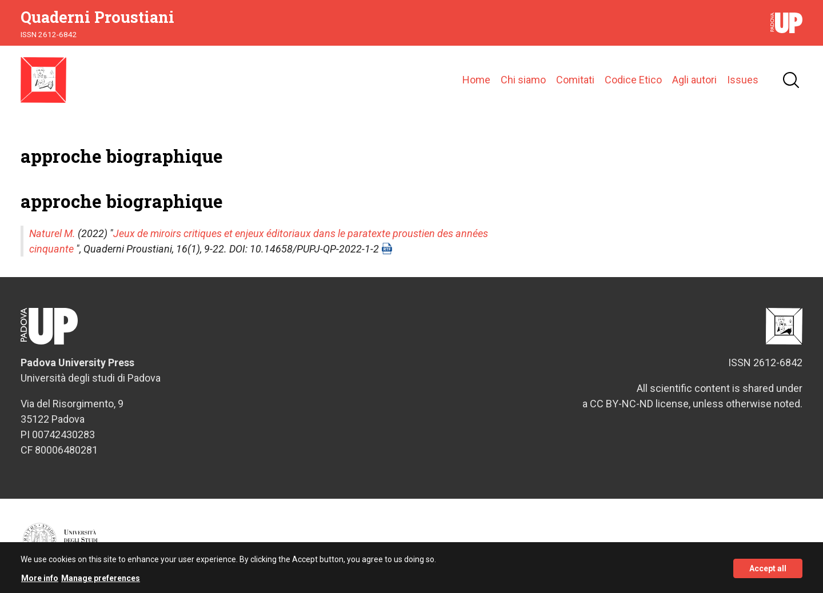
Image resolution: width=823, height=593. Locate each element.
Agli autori (694, 80)
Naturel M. (52, 233)
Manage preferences (100, 581)
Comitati (575, 80)
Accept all (767, 571)
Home (476, 80)
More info (39, 581)
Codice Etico (633, 80)
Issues (742, 80)
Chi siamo (523, 80)
